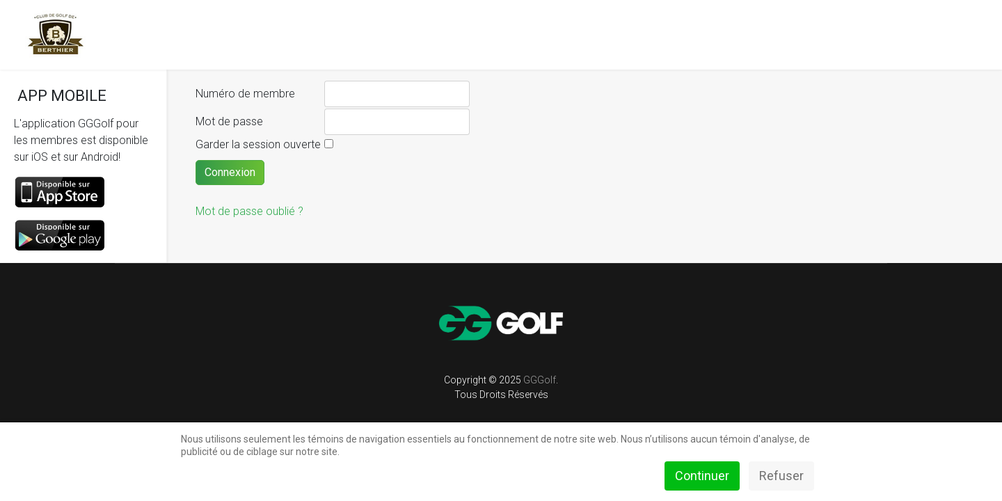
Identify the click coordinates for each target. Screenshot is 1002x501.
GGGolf (539, 379)
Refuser (781, 475)
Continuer (702, 475)
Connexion (230, 172)
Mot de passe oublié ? (249, 211)
